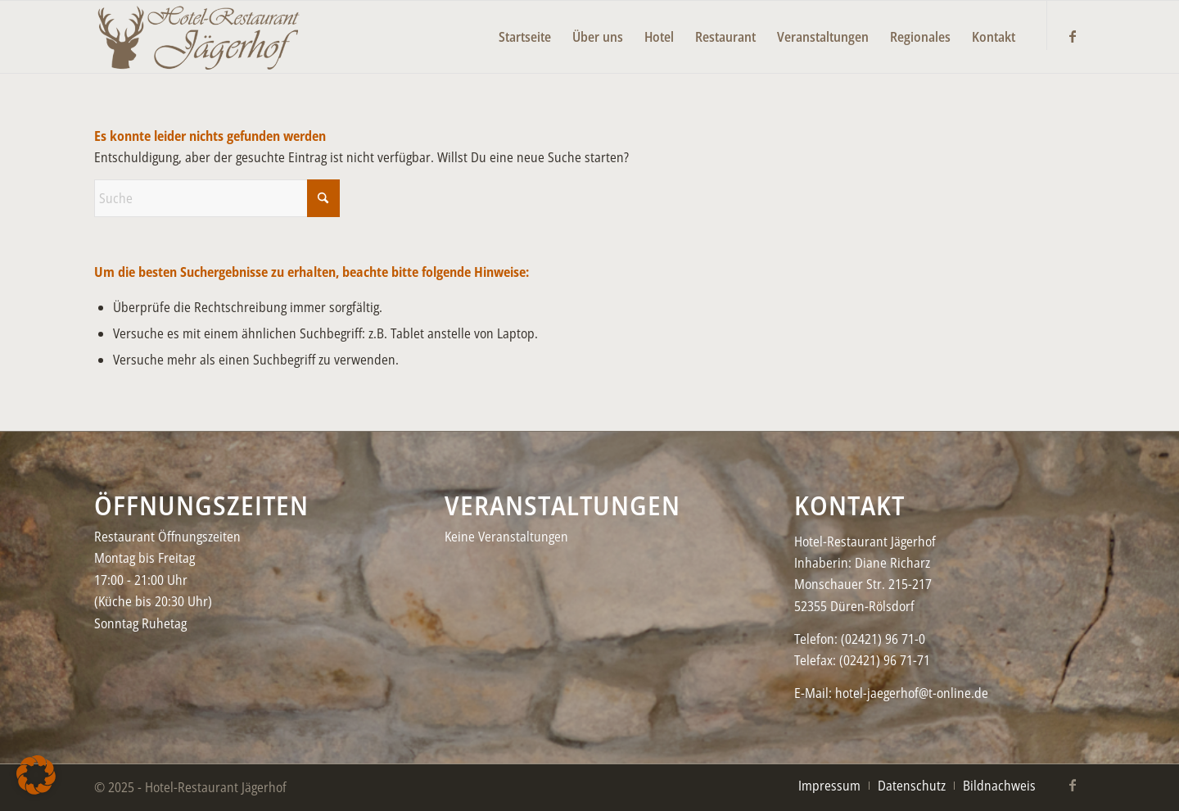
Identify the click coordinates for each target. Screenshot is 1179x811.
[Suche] (217, 198)
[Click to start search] (323, 198)
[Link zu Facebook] (1072, 36)
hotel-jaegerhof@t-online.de (911, 693)
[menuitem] (525, 25)
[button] (36, 775)
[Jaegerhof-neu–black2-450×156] (198, 37)
